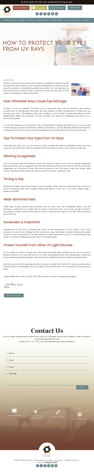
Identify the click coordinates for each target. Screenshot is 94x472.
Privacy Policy (58, 459)
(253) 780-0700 (58, 423)
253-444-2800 (33, 340)
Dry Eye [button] (68, 20)
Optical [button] (31, 20)
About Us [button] (14, 20)
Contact (86, 20)
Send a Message (14, 423)
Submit (82, 386)
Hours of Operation (79, 424)
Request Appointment (21, 7)
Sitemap (50, 459)
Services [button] (23, 20)
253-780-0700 (40, 8)
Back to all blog (14, 295)
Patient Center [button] (57, 20)
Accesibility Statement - (72, 459)
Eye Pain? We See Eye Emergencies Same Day (48, 2)
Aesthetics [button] (77, 20)
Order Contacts (74, 7)
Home (7, 20)
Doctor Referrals (57, 8)
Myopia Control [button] (43, 20)
